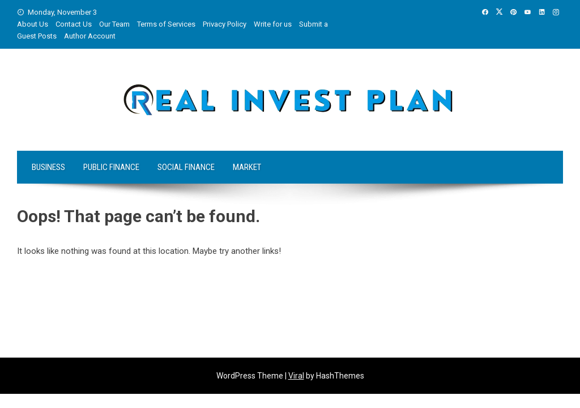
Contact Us (74, 24)
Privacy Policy (224, 24)
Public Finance (111, 167)
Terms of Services (166, 24)
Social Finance (186, 167)
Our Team (114, 24)
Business (48, 167)
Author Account (90, 36)
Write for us (273, 24)
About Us (32, 24)
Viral (296, 375)
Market (247, 167)
